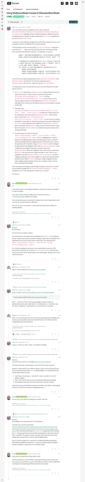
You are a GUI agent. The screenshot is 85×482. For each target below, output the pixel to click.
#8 (59, 357)
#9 (59, 397)
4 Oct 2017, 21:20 (36, 397)
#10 (59, 417)
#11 (59, 454)
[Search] (2, 22)
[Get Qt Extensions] (2, 25)
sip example (31, 462)
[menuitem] (82, 2)
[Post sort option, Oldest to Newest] (13, 22)
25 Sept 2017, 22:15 (36, 183)
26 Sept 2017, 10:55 (25, 315)
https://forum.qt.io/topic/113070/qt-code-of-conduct (39, 213)
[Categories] (2, 2)
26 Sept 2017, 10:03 (25, 267)
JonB (13, 27)
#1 (59, 27)
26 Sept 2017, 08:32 (24, 225)
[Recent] (2, 5)
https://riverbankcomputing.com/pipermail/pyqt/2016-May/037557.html (33, 427)
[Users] (2, 15)
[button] (2, 480)
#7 (59, 342)
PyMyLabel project (17, 462)
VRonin (14, 267)
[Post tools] (58, 178)
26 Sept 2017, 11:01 (24, 342)
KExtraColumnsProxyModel (37, 270)
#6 (59, 315)
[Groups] (2, 19)
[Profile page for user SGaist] (9, 184)
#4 (59, 267)
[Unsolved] (2, 29)
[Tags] (2, 8)
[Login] (82, 2)
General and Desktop (18, 16)
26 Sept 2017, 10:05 (24, 290)
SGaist (13, 183)
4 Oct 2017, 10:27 (23, 357)
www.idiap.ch (22, 212)
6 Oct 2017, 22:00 (36, 454)
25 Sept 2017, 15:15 (24, 27)
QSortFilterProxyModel (18, 197)
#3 (59, 225)
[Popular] (2, 12)
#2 (59, 183)
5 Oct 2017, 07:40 (23, 417)
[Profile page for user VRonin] (9, 268)
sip (20, 399)
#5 (59, 290)
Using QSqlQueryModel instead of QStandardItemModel (38, 292)
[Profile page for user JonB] (9, 28)
